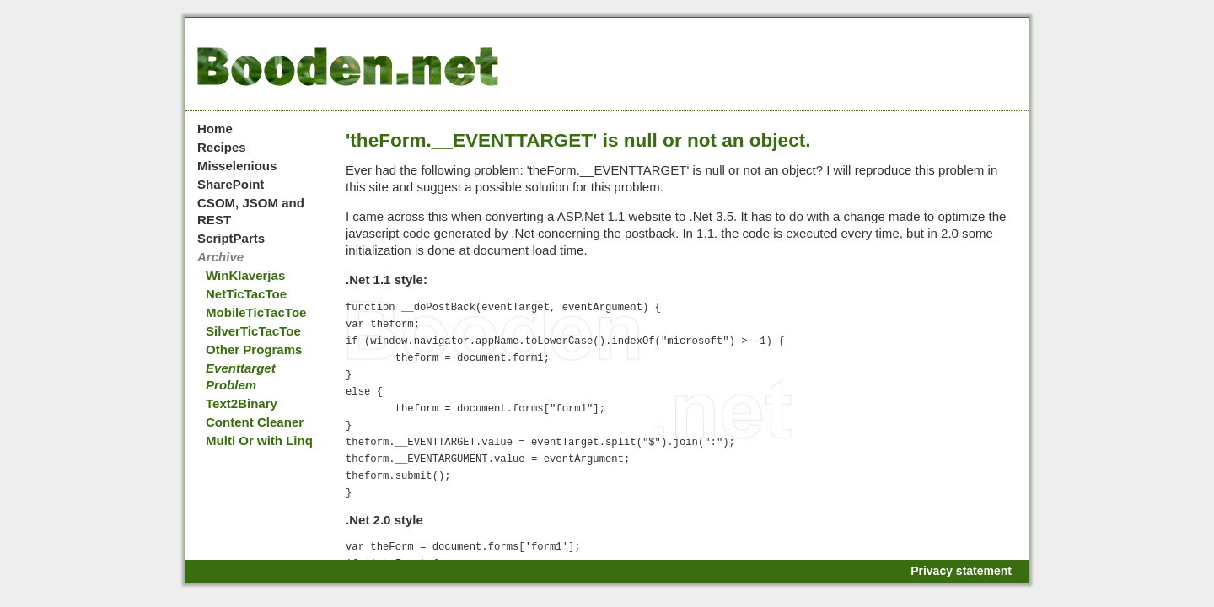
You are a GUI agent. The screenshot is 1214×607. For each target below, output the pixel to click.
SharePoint (230, 184)
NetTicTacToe (246, 294)
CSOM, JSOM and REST (250, 211)
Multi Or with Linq (259, 440)
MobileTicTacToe (256, 312)
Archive (220, 257)
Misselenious (237, 165)
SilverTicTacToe (253, 331)
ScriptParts (231, 238)
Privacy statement (961, 570)
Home (215, 128)
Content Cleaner (255, 422)
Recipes (221, 147)
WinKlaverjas (245, 275)
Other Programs (254, 349)
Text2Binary (241, 403)
